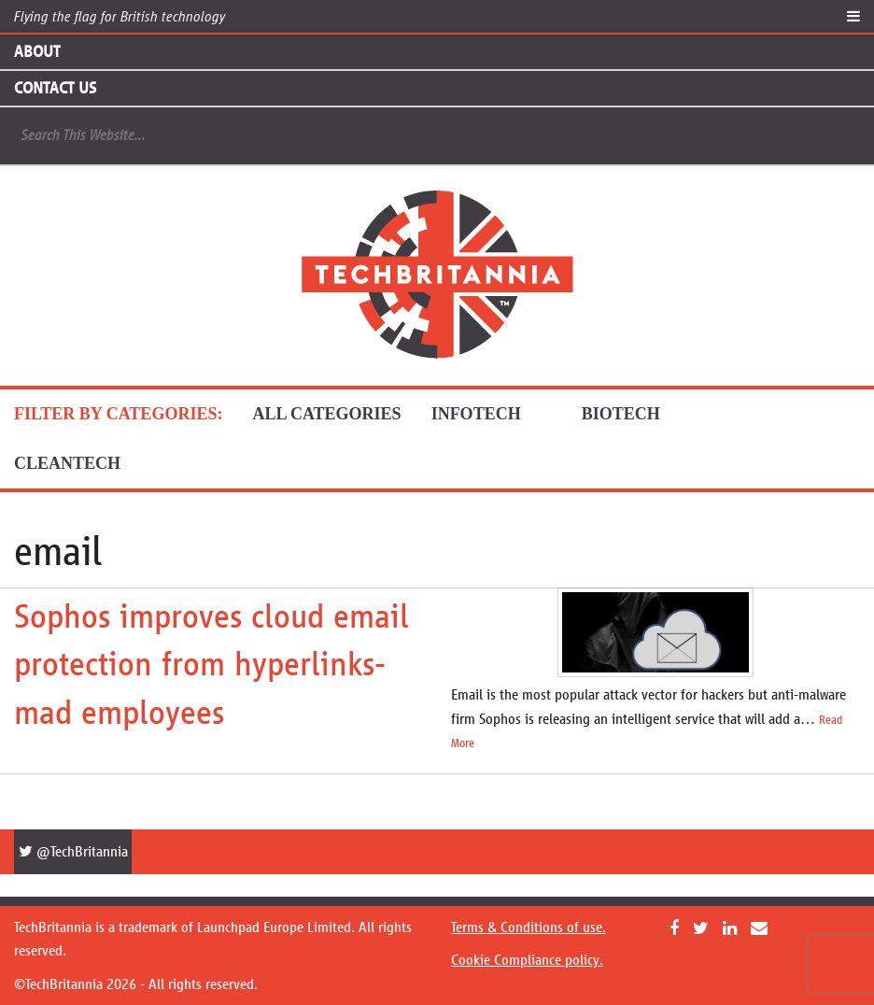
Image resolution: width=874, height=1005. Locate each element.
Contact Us (55, 87)
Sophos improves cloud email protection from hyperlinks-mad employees (211, 664)
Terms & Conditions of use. (528, 927)
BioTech (636, 413)
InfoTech (491, 413)
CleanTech (82, 463)
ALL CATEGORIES (326, 413)
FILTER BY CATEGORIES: (118, 413)
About (37, 51)
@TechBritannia (73, 851)
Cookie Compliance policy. (527, 960)
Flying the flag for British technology (119, 16)
